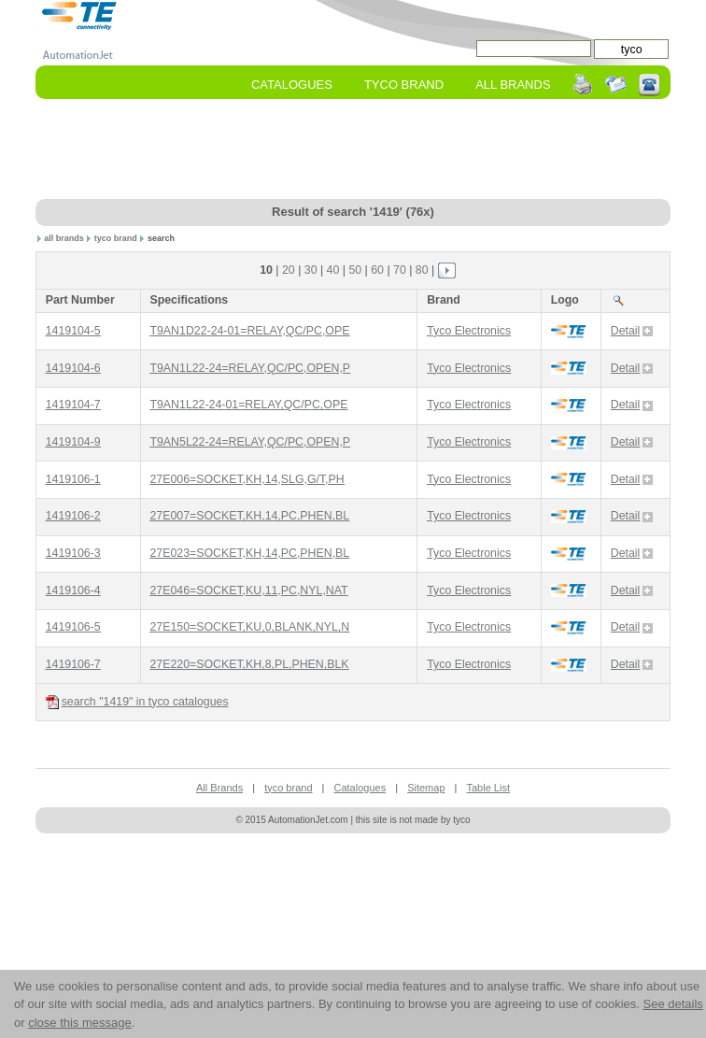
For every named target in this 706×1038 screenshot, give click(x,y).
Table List (487, 787)
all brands (64, 238)
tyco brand (115, 238)
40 (333, 270)
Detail (632, 330)
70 (399, 270)
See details (672, 1004)
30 (311, 270)
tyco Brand (404, 85)
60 (377, 270)
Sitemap (426, 787)
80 (422, 270)
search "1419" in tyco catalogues (137, 702)
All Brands (512, 85)
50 (354, 270)
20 (288, 270)
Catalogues (291, 85)
